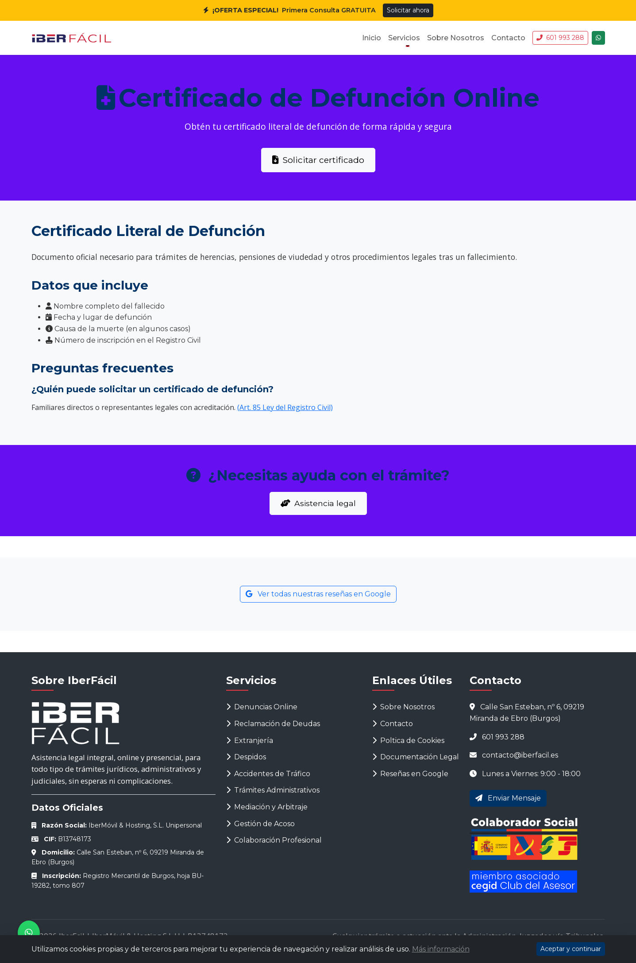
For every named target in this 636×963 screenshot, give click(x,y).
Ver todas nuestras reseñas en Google (318, 594)
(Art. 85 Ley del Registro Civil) (285, 407)
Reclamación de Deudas (273, 723)
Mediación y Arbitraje (267, 807)
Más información (441, 949)
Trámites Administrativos (273, 790)
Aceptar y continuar (570, 949)
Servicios (404, 38)
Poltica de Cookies (408, 740)
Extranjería (249, 740)
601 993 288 (560, 38)
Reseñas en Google (410, 774)
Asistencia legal (318, 503)
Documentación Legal (415, 757)
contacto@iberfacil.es (520, 755)
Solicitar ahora (408, 10)
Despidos (246, 757)
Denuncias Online (261, 707)
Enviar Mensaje (508, 798)
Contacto (508, 38)
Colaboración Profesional (274, 840)
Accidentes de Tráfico (268, 774)
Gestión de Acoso (260, 824)
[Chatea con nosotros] (598, 38)
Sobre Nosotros (455, 38)
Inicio (371, 38)
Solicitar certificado (318, 160)
